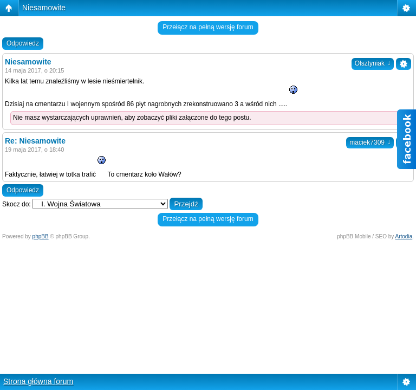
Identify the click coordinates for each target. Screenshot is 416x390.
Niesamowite (44, 7)
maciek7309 (370, 142)
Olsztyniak (373, 63)
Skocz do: (16, 204)
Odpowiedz (22, 43)
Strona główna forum (38, 381)
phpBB (40, 236)
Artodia (404, 236)
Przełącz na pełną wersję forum (207, 27)
